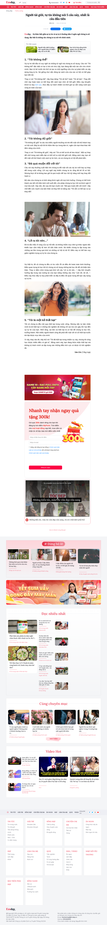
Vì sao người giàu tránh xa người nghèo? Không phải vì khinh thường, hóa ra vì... (18, 730)
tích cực (38, 85)
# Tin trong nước (14, 642)
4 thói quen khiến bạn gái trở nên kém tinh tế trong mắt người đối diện (65, 729)
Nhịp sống (69, 864)
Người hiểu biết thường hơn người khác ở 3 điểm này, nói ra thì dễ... (46, 49)
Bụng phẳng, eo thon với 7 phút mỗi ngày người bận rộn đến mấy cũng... (29, 772)
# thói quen (67, 735)
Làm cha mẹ (73, 7)
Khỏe (9, 859)
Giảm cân (69, 859)
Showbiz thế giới (32, 827)
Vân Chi (51, 23)
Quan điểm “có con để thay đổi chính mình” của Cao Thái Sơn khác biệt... (29, 759)
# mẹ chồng (42, 690)
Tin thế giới (11, 827)
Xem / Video (71, 851)
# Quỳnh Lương (74, 787)
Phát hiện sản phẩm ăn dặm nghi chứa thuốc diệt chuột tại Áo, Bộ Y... (22, 637)
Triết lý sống (19, 11)
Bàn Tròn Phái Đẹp (14, 882)
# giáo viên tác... (43, 675)
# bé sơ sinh (42, 630)
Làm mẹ (69, 867)
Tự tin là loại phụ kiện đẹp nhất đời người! (88, 567)
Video (87, 7)
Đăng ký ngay (45, 467)
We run (29, 884)
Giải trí (20, 7)
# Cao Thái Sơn (26, 765)
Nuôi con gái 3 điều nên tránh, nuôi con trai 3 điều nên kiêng (46, 654)
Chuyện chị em (49, 7)
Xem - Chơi (11, 837)
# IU (40, 787)
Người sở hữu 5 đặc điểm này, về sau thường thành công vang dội (41, 565)
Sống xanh (29, 7)
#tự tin (51, 530)
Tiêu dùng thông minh (13, 831)
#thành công (57, 530)
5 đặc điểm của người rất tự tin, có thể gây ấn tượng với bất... (65, 565)
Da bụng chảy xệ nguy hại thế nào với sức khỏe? (29, 785)
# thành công (44, 571)
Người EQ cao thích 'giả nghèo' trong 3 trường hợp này (88, 729)
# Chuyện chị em (43, 688)
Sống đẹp (38, 7)
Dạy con (30, 854)
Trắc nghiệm (51, 854)
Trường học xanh (32, 892)
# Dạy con (12, 570)
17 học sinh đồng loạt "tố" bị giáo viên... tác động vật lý (45, 667)
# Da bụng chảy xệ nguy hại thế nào (29, 791)
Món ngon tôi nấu (91, 832)
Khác (67, 870)
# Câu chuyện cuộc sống (86, 574)
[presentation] (43, 459)
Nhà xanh (30, 889)
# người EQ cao (91, 735)
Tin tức (13, 7)
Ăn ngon (60, 7)
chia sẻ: (46, 29)
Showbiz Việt (31, 824)
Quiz (81, 7)
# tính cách (44, 735)
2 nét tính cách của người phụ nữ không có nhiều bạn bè (41, 729)
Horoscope (50, 864)
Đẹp (66, 7)
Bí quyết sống (51, 832)
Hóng (68, 833)
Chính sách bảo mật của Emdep (39, 453)
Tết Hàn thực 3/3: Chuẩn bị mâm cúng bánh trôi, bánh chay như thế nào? (21, 665)
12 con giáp (50, 862)
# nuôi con (18, 570)
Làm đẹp (10, 857)
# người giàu (21, 737)
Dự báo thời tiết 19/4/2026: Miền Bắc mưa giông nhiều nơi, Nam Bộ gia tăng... (45, 638)
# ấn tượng (68, 572)
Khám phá (11, 835)
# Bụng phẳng (26, 778)
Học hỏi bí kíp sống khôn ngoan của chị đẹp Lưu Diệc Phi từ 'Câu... (78, 49)
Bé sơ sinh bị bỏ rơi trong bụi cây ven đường (45, 622)
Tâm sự (68, 830)
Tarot (48, 857)
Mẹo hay (88, 830)
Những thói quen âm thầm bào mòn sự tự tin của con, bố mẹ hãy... (18, 564)
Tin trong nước (12, 824)
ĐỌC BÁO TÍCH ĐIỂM (97, 7)
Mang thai (30, 857)
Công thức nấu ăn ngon (91, 826)
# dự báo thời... (43, 647)
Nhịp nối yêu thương (91, 853)
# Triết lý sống (36, 571)
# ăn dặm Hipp (23, 642)
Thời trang (11, 854)
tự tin (24, 2)
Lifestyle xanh (31, 886)
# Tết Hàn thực (23, 671)
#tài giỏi (63, 530)
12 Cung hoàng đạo (53, 859)
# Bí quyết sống (60, 572)
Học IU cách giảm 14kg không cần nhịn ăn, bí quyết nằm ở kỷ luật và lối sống (53, 780)
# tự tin (96, 574)
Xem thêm (53, 739)
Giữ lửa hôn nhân (71, 828)
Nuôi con (30, 859)
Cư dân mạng (12, 840)
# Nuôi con (42, 660)
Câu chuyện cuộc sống (52, 828)
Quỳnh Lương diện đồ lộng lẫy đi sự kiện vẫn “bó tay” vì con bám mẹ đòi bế (84, 780)
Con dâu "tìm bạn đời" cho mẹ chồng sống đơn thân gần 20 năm (46, 683)
